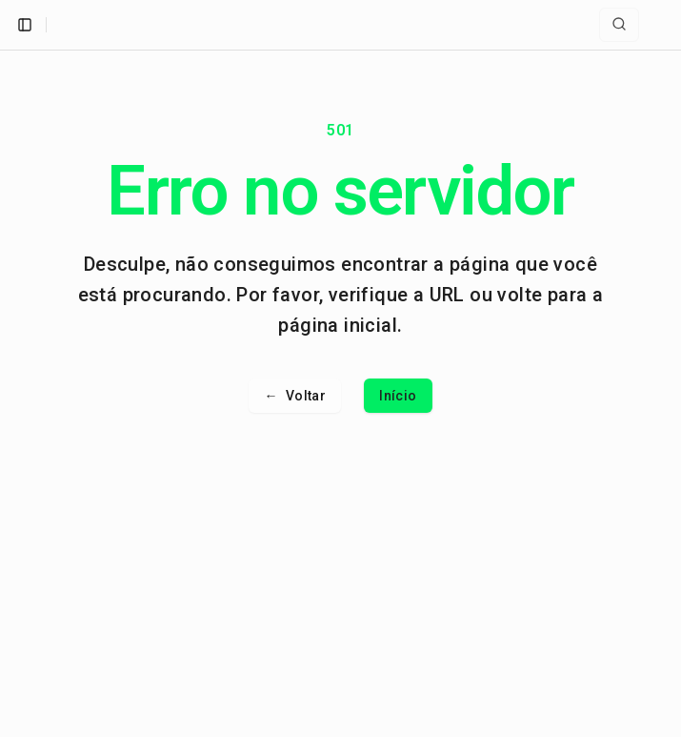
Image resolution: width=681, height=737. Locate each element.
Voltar (295, 395)
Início (397, 395)
